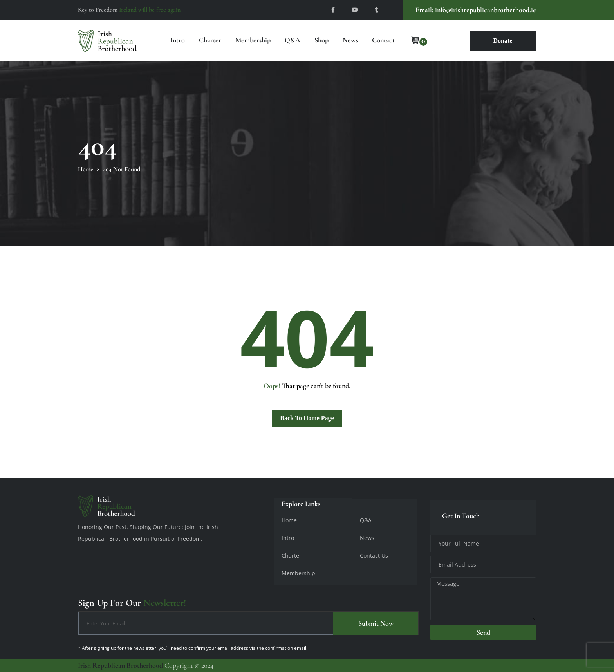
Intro (177, 40)
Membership (253, 40)
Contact (383, 40)
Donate (503, 40)
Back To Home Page (307, 418)
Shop (321, 40)
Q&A (292, 40)
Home (289, 520)
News (350, 40)
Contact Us (374, 555)
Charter (210, 40)
